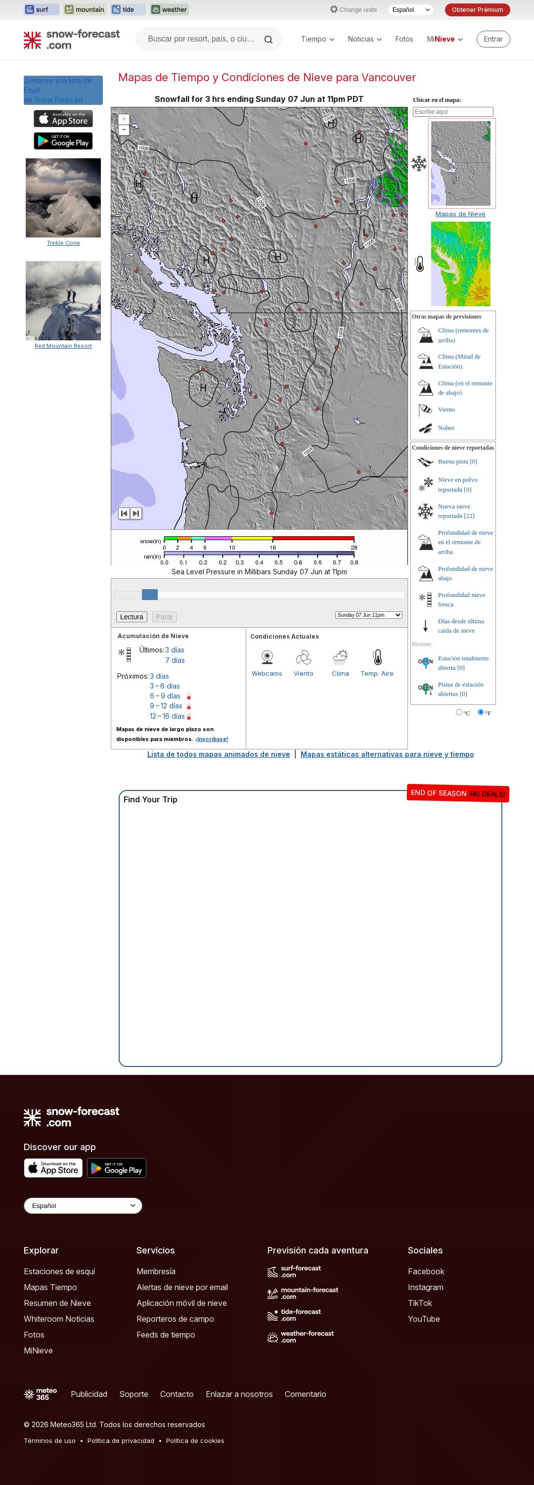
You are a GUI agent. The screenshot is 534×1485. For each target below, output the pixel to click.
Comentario (305, 1394)
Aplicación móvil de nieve (181, 1303)
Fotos (404, 39)
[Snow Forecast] (72, 39)
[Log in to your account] (493, 39)
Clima (340, 673)
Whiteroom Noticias (59, 1319)
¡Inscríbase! (211, 739)
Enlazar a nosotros (239, 1394)
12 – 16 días (167, 716)
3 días (174, 650)
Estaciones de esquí (59, 1271)
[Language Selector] (83, 1206)
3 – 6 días (165, 686)
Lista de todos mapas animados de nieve (218, 754)
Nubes (446, 427)
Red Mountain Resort (63, 345)
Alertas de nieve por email (182, 1287)
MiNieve (38, 1350)
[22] (469, 515)
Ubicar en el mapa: (437, 99)
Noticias (365, 39)
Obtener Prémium (477, 9)
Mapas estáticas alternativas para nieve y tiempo (387, 754)
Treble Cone (63, 242)
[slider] (150, 594)
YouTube (424, 1319)
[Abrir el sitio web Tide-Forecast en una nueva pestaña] (128, 9)
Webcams (267, 673)
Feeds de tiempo (165, 1335)
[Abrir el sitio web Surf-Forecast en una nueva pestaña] (41, 9)
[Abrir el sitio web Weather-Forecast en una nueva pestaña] (169, 9)
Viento (303, 673)
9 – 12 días (166, 705)
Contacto (177, 1394)
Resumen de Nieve (57, 1303)
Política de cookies (195, 1440)
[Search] (269, 39)
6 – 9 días (165, 696)
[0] (473, 461)
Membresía (156, 1271)
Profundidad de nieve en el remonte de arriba (465, 542)
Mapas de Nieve (461, 214)
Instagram (426, 1287)
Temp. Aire (377, 673)
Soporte (133, 1394)
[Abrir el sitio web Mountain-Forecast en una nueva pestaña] (84, 9)
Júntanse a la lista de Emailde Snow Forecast (58, 90)
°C (467, 713)
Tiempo (317, 39)
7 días (175, 660)
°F (488, 713)
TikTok (420, 1303)
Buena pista (453, 461)
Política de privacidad (121, 1440)
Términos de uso (50, 1440)
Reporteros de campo (175, 1319)
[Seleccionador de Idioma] (411, 9)
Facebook (426, 1271)
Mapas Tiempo (50, 1287)
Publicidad (89, 1394)
